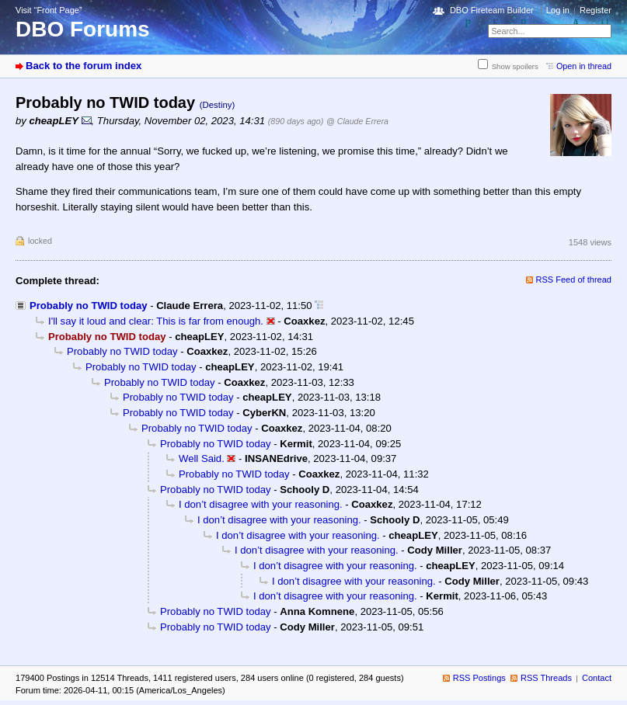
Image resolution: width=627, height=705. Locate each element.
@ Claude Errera (357, 121)
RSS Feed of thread (574, 279)
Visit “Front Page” (49, 10)
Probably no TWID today (89, 305)
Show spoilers (515, 66)
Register (595, 10)
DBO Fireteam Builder (492, 10)
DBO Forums (83, 29)
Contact (596, 677)
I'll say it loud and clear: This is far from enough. (155, 321)
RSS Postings (479, 677)
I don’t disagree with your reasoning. (261, 504)
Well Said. (202, 458)
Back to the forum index (83, 65)
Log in (558, 10)
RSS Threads (546, 677)
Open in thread (583, 66)
